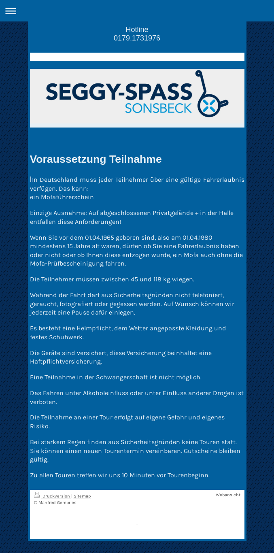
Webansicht (228, 495)
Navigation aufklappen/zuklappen (137, 10)
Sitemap (82, 496)
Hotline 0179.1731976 (137, 34)
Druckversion (52, 496)
